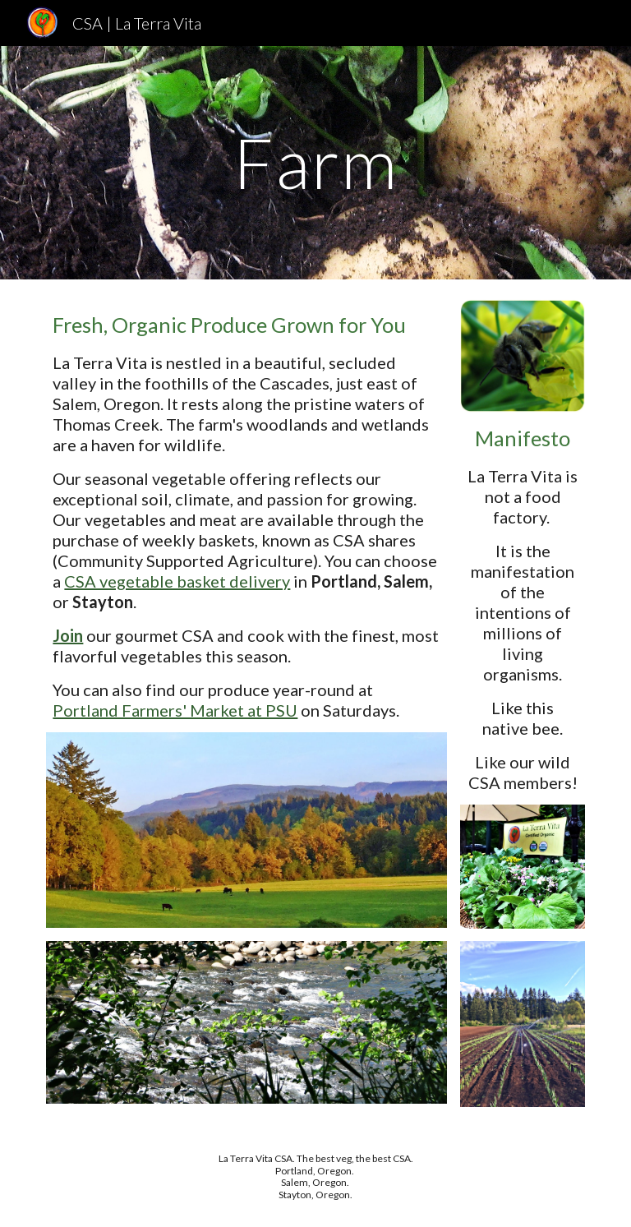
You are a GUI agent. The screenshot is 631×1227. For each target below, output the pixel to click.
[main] (315, 162)
